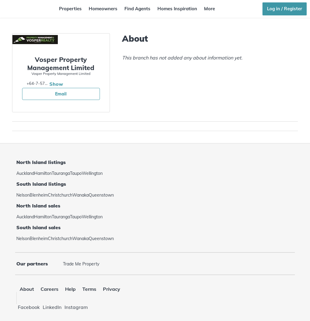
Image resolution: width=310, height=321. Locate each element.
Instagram (76, 307)
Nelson (23, 195)
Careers (49, 289)
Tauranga (61, 173)
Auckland (25, 173)
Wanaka (80, 195)
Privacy (111, 289)
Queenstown (101, 195)
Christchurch (60, 195)
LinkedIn (52, 307)
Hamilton (43, 173)
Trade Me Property (81, 264)
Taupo (76, 173)
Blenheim (39, 195)
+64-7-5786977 (37, 83)
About (27, 289)
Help (70, 289)
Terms (89, 289)
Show (56, 84)
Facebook (29, 307)
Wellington (92, 173)
